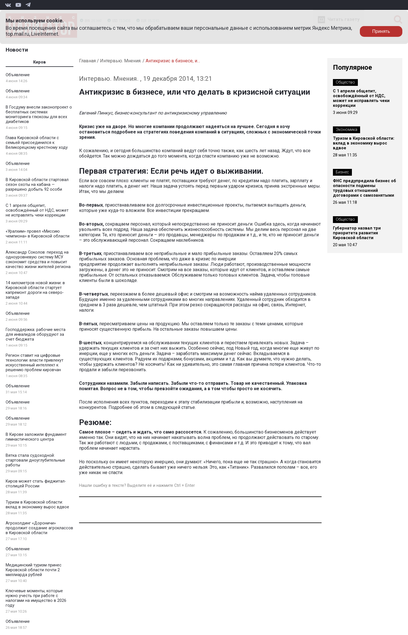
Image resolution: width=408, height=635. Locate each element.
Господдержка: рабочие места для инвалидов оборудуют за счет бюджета (35, 334)
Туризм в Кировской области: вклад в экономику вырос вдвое (37, 504)
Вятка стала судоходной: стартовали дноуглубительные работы (35, 460)
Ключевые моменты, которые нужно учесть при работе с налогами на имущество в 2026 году (36, 598)
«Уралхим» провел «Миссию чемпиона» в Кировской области (37, 234)
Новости (17, 49)
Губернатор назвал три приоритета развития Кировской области (357, 233)
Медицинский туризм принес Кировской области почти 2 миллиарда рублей (33, 570)
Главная (87, 60)
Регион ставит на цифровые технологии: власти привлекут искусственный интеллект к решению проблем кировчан (34, 362)
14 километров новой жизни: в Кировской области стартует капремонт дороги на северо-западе (35, 290)
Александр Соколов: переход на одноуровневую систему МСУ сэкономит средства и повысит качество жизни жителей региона (38, 259)
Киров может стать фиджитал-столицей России (36, 484)
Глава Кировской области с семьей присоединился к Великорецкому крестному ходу (37, 142)
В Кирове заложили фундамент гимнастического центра (36, 437)
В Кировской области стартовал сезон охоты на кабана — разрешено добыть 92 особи (37, 184)
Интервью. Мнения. (120, 60)
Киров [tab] (39, 62)
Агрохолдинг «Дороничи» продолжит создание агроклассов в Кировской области (39, 528)
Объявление (18, 75)
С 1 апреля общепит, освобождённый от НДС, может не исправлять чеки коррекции (37, 210)
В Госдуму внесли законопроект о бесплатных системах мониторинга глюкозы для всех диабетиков (39, 114)
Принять (381, 31)
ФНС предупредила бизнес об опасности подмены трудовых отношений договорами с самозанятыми (364, 188)
